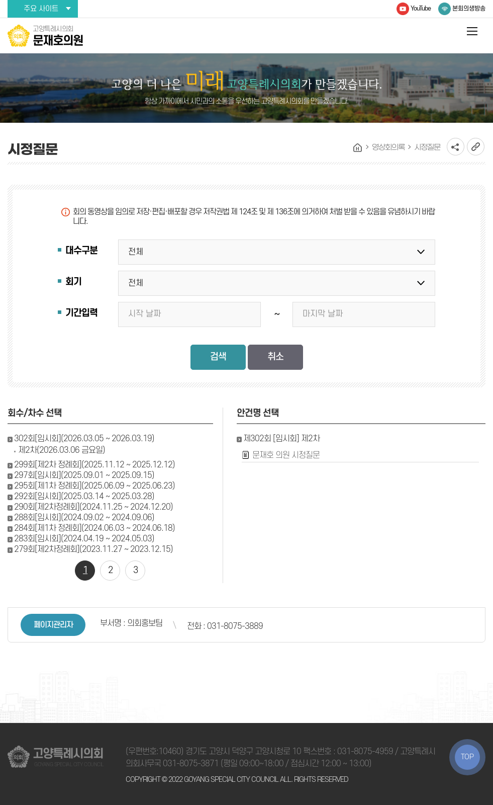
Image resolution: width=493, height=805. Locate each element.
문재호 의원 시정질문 (286, 455)
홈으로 (357, 147)
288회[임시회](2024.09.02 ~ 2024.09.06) (84, 517)
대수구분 (81, 251)
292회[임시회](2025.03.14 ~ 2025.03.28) (84, 496)
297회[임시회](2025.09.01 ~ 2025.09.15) (84, 475)
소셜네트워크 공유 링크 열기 (455, 146)
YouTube (421, 8)
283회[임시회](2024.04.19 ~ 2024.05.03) (84, 538)
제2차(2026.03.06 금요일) (61, 450)
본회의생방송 (468, 8)
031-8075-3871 (191, 763)
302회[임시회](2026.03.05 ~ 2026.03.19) (84, 438)
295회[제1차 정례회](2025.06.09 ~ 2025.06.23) (94, 486)
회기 (73, 282)
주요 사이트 (41, 9)
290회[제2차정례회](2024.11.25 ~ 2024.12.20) (93, 507)
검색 (218, 357)
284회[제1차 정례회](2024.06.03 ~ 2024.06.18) (94, 528)
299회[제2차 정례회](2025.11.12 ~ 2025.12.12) (94, 464)
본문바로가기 (0, 0)
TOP (467, 757)
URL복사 (475, 146)
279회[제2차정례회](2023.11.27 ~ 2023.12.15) (93, 549)
